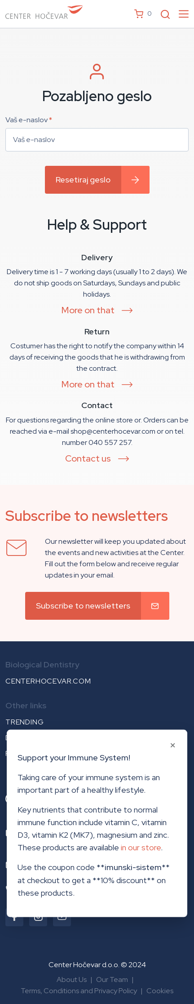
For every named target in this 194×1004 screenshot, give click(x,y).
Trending (24, 722)
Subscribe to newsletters (83, 605)
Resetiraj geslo (83, 179)
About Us (72, 979)
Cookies (159, 990)
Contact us (88, 458)
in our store (141, 847)
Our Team (112, 979)
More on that (88, 310)
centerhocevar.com (48, 681)
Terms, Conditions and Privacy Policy (79, 990)
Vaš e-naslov (28, 120)
